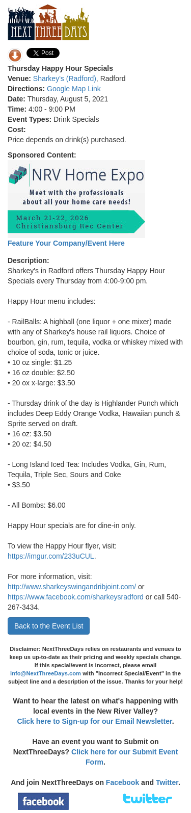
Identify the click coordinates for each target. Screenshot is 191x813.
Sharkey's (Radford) (64, 78)
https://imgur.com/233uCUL (51, 556)
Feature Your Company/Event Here (66, 243)
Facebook (122, 782)
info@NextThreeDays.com (45, 673)
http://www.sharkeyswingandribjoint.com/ (72, 587)
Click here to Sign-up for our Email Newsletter (94, 721)
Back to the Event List (48, 626)
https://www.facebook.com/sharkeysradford (76, 597)
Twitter (167, 782)
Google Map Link (74, 89)
